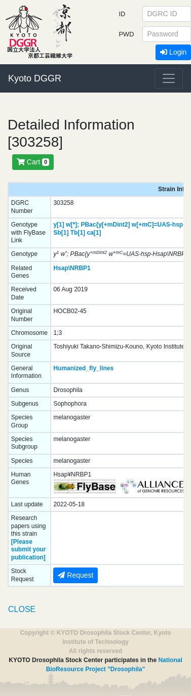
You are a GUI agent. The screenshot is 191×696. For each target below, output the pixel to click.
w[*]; (72, 224)
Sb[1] (60, 232)
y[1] (58, 224)
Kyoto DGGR (34, 78)
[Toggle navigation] (169, 78)
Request (75, 575)
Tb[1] (77, 232)
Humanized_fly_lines (83, 368)
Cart (33, 162)
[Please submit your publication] (28, 549)
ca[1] (94, 232)
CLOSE (21, 609)
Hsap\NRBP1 (71, 268)
